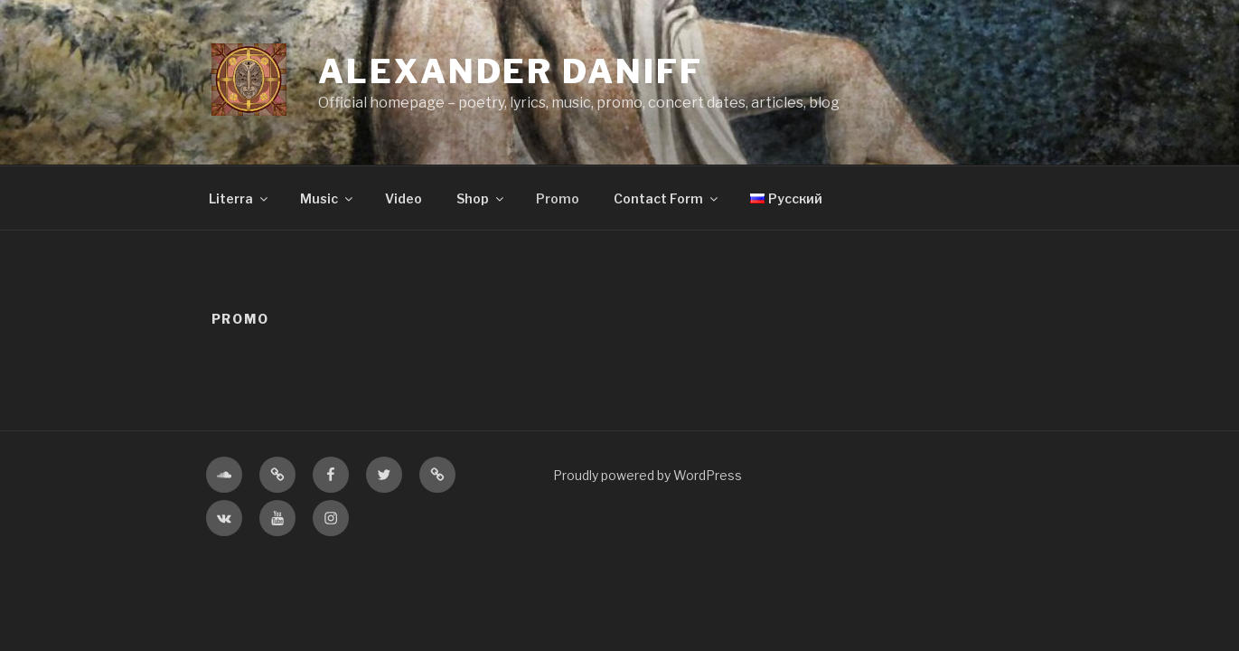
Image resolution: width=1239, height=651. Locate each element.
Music (327, 198)
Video (403, 198)
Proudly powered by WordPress (647, 475)
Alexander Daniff (510, 71)
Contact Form (667, 198)
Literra (239, 198)
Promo (557, 198)
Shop (481, 198)
